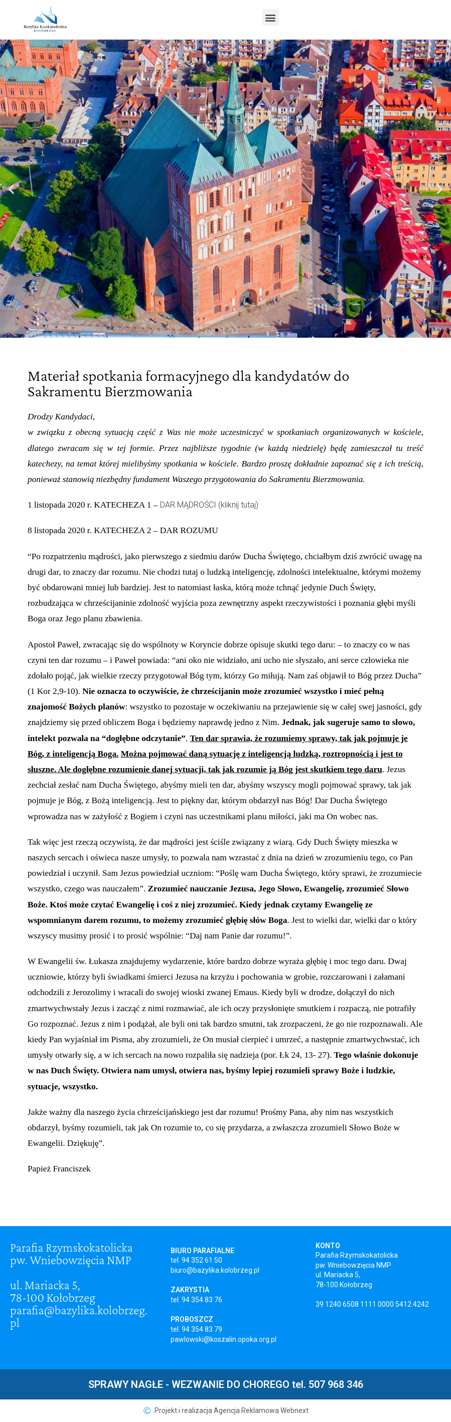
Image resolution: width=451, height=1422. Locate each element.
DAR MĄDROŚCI (188, 505)
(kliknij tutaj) (238, 505)
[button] (270, 17)
